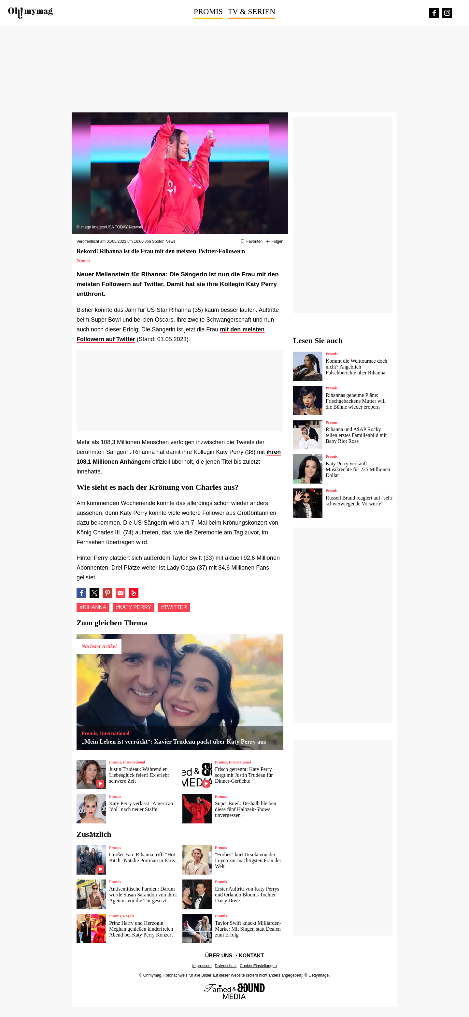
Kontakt (251, 955)
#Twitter (174, 607)
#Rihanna (93, 607)
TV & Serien (251, 11)
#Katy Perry (133, 607)
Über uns (219, 955)
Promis (208, 11)
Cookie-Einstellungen (258, 966)
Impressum (201, 966)
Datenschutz (226, 966)
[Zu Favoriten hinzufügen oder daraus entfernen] (252, 241)
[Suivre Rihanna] (274, 241)
